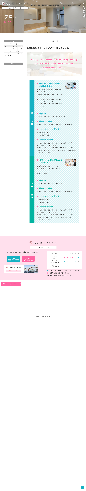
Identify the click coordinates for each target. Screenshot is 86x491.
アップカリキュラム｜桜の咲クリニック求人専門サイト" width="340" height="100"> (41, 5)
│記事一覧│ (54, 41)
